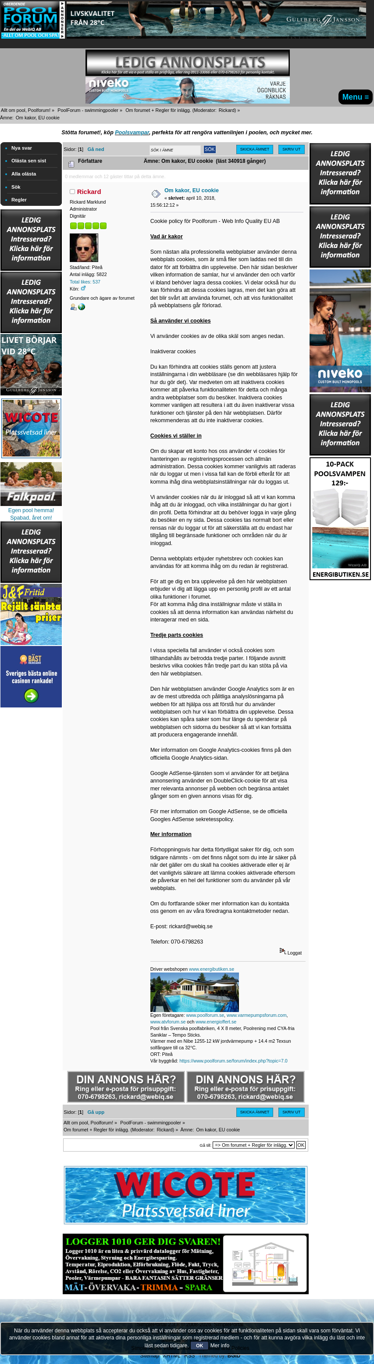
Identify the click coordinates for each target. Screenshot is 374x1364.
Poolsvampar (132, 132)
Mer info (219, 1345)
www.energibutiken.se (211, 969)
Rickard (227, 110)
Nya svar (21, 148)
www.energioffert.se (216, 1021)
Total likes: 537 (85, 281)
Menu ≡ (355, 97)
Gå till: (205, 1145)
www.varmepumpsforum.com (257, 1015)
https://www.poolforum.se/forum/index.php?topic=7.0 (233, 1060)
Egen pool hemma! (31, 510)
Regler (19, 199)
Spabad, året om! (31, 518)
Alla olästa (23, 173)
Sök (16, 187)
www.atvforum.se (168, 1021)
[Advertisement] (31, 841)
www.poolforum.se (205, 1015)
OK (199, 1345)
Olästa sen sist (28, 160)
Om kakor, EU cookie (191, 190)
